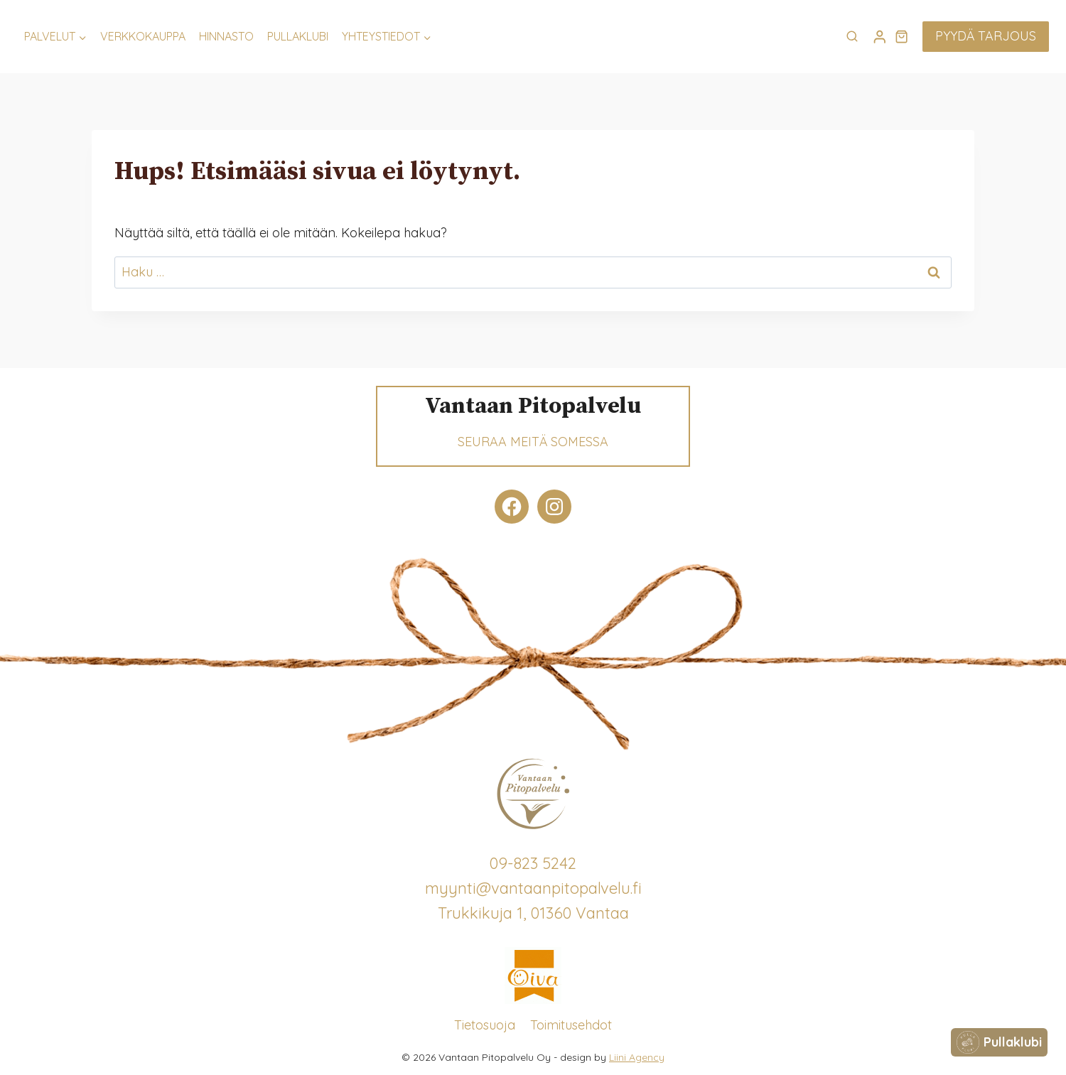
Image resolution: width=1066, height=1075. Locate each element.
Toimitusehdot (571, 1025)
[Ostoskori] (901, 36)
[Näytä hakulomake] (852, 37)
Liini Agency (636, 1057)
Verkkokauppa (142, 36)
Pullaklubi (297, 36)
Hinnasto (226, 36)
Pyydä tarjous (985, 36)
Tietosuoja (484, 1025)
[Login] (880, 36)
